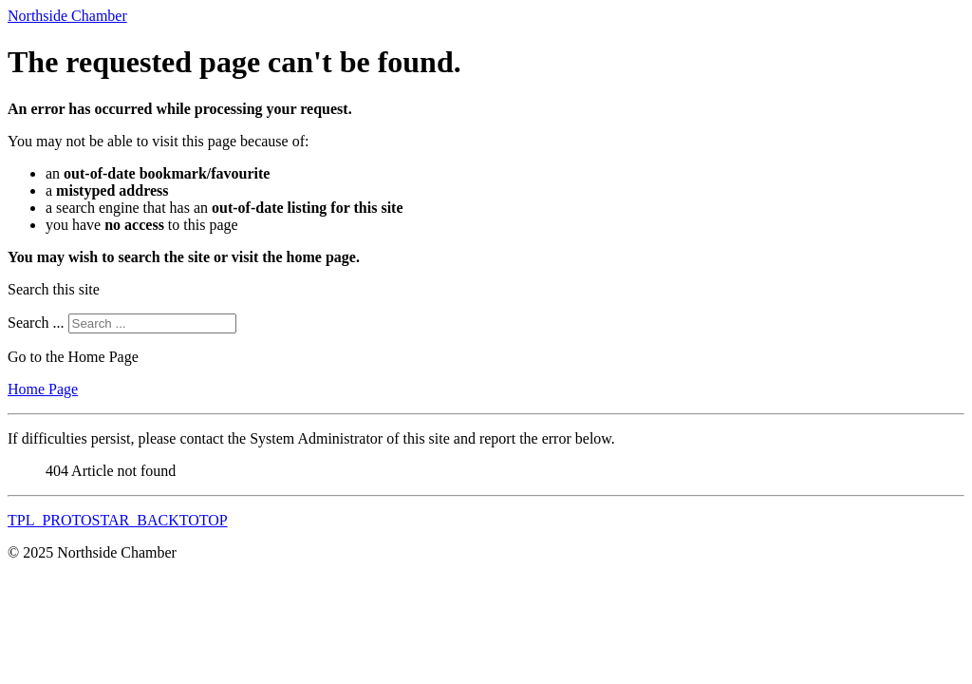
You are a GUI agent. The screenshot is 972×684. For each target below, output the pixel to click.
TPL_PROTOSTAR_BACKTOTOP (118, 520)
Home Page (43, 389)
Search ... (36, 322)
